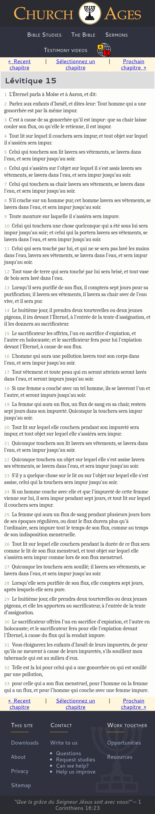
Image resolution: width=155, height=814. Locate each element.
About (18, 757)
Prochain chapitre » (133, 64)
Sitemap (21, 785)
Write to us (73, 757)
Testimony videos (66, 50)
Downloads (25, 742)
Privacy (20, 771)
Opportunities (124, 742)
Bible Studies (44, 34)
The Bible (83, 34)
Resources (120, 757)
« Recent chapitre (19, 64)
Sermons (116, 34)
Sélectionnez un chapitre (75, 64)
